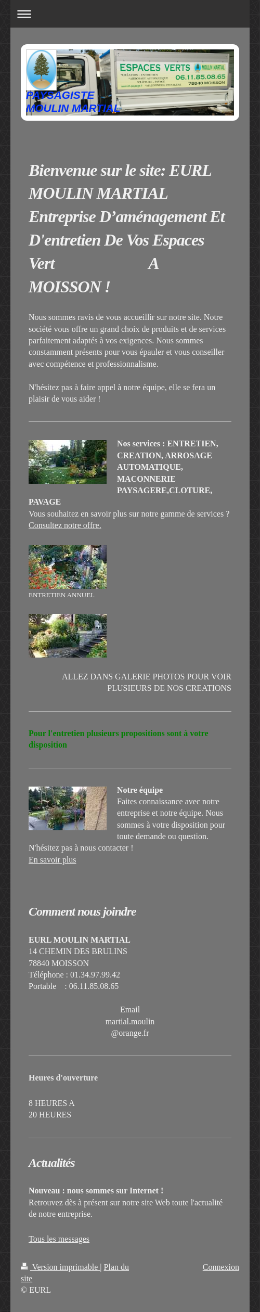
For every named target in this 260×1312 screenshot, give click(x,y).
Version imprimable (60, 1267)
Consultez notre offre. (65, 525)
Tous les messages (59, 1238)
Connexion (221, 1267)
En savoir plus (52, 859)
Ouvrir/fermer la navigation (130, 14)
